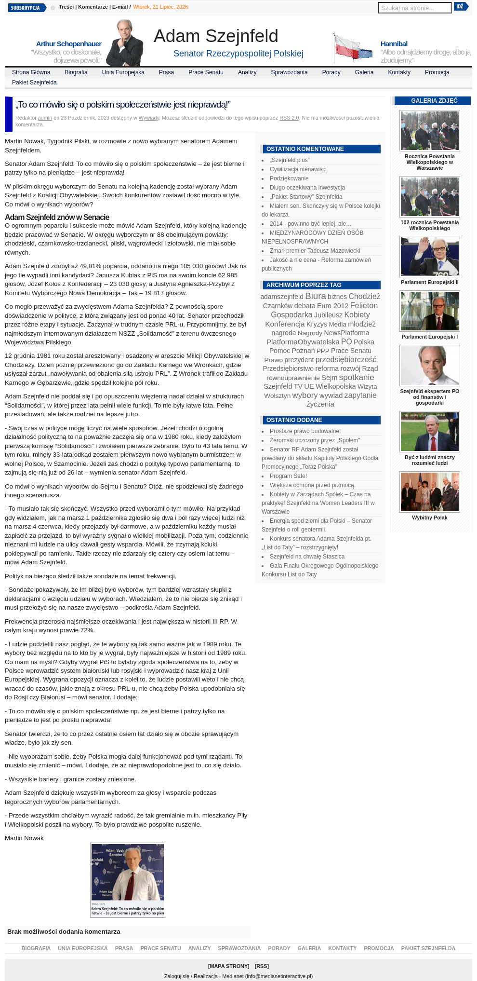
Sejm (329, 378)
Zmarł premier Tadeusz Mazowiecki (315, 250)
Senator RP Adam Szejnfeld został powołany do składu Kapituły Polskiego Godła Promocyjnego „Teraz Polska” (320, 458)
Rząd (370, 368)
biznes (337, 296)
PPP (323, 350)
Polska (364, 342)
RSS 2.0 (289, 118)
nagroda (283, 333)
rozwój (351, 368)
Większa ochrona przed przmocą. (313, 485)
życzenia (320, 404)
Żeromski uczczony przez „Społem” (315, 440)
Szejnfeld (278, 386)
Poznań (303, 350)
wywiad (331, 395)
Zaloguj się (176, 976)
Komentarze (93, 7)
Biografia (76, 72)
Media (337, 324)
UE (309, 386)
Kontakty (399, 72)
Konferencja (285, 324)
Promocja (437, 72)
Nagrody (310, 333)
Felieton (364, 305)
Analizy (247, 72)
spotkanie (356, 377)
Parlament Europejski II (429, 282)
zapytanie (360, 395)
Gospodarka (291, 315)
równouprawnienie (292, 378)
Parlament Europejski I (430, 337)
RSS (261, 966)
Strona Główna (31, 72)
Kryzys (316, 324)
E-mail (120, 7)
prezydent (299, 360)
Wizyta (367, 386)
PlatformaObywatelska (303, 342)
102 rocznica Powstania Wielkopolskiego (429, 225)
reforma (327, 368)
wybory (305, 395)
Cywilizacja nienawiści (298, 169)
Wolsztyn (277, 395)
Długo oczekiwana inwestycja (307, 187)
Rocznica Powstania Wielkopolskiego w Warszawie (430, 162)
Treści (66, 7)
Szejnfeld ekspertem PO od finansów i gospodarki (429, 397)
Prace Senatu (206, 72)
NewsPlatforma (346, 333)
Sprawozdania (289, 72)
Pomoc (279, 350)
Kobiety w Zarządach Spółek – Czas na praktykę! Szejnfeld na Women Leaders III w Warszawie (318, 503)
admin (45, 118)
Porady (331, 72)
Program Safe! (288, 476)
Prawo (273, 360)
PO (346, 342)
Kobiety (357, 315)
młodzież (362, 324)
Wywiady (149, 118)
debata (305, 306)
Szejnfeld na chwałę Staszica (307, 556)
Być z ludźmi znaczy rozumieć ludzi (430, 460)
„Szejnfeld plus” (290, 160)
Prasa (166, 72)
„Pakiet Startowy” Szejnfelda (306, 196)
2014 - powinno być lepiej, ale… (311, 223)
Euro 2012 (332, 306)
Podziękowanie (289, 178)
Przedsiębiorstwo (288, 368)
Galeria (364, 72)
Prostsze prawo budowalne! (305, 431)
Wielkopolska (336, 386)
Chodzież (365, 296)
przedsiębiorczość (346, 359)
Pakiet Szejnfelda (34, 82)
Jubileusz (328, 315)
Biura (315, 296)
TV (298, 386)
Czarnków (278, 306)
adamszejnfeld (281, 296)
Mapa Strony (229, 966)
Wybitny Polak (430, 517)
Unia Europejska (123, 72)
